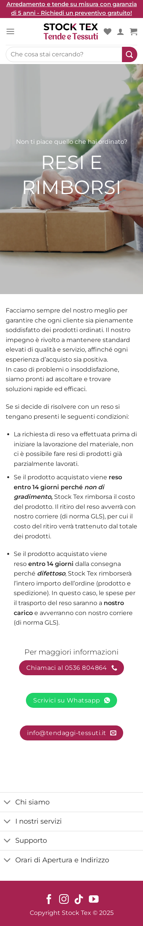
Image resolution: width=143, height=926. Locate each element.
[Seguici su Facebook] (49, 900)
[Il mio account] (120, 31)
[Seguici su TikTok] (79, 900)
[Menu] (10, 31)
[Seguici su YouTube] (94, 900)
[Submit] (129, 54)
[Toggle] (7, 802)
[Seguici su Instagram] (64, 900)
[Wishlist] (107, 31)
